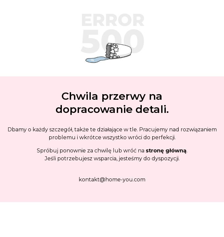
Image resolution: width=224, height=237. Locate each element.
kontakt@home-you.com (112, 179)
